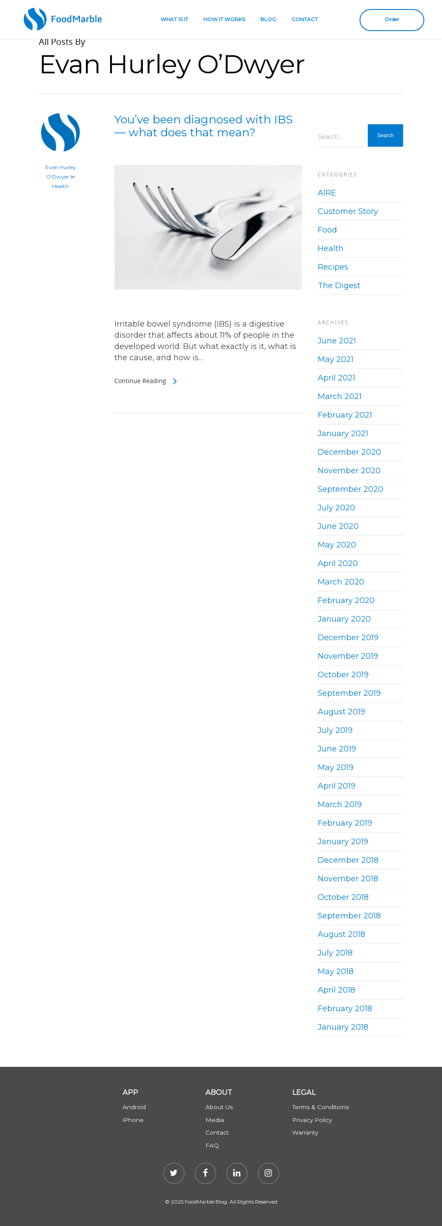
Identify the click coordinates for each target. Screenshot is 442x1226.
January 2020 (344, 619)
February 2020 (346, 600)
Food (327, 230)
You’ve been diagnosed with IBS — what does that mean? (203, 126)
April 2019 (336, 786)
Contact (217, 1132)
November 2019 (348, 656)
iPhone (133, 1119)
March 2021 (340, 396)
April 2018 (336, 990)
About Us (219, 1106)
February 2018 (345, 1008)
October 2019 (343, 674)
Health (60, 186)
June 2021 (337, 341)
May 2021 (336, 359)
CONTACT (304, 19)
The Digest (339, 285)
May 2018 (336, 971)
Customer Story (348, 211)
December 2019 (348, 637)
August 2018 (341, 934)
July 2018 (335, 953)
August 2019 (341, 712)
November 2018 (348, 878)
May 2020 (337, 545)
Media (214, 1119)
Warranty (305, 1132)
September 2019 (349, 693)
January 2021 (343, 433)
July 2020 (336, 507)
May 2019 (336, 767)
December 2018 (348, 860)
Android (134, 1106)
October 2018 (343, 897)
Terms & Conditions (320, 1106)
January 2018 (343, 1027)
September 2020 (350, 489)
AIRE (327, 193)
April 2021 (336, 378)
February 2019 (345, 823)
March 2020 (341, 582)
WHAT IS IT (174, 19)
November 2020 (349, 470)
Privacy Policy (312, 1119)
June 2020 (338, 526)
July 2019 (335, 730)
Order (392, 19)
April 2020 (338, 563)
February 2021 (345, 415)
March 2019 (340, 804)
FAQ (212, 1145)
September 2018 (349, 916)
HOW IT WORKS (224, 19)
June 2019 (337, 749)
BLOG (268, 19)
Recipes (333, 267)
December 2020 (349, 452)
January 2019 (343, 841)
